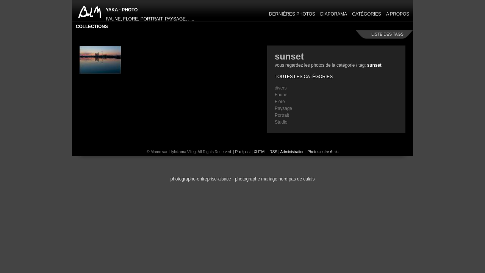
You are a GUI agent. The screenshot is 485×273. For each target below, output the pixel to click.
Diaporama (333, 14)
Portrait (282, 115)
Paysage (283, 108)
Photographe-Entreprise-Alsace (201, 179)
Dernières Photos (292, 14)
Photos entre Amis (322, 152)
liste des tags (387, 34)
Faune (281, 94)
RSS (273, 152)
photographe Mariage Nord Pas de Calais (274, 179)
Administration (292, 152)
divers (280, 88)
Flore (280, 101)
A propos (397, 14)
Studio (281, 122)
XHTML (259, 152)
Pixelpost (242, 152)
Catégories (366, 14)
